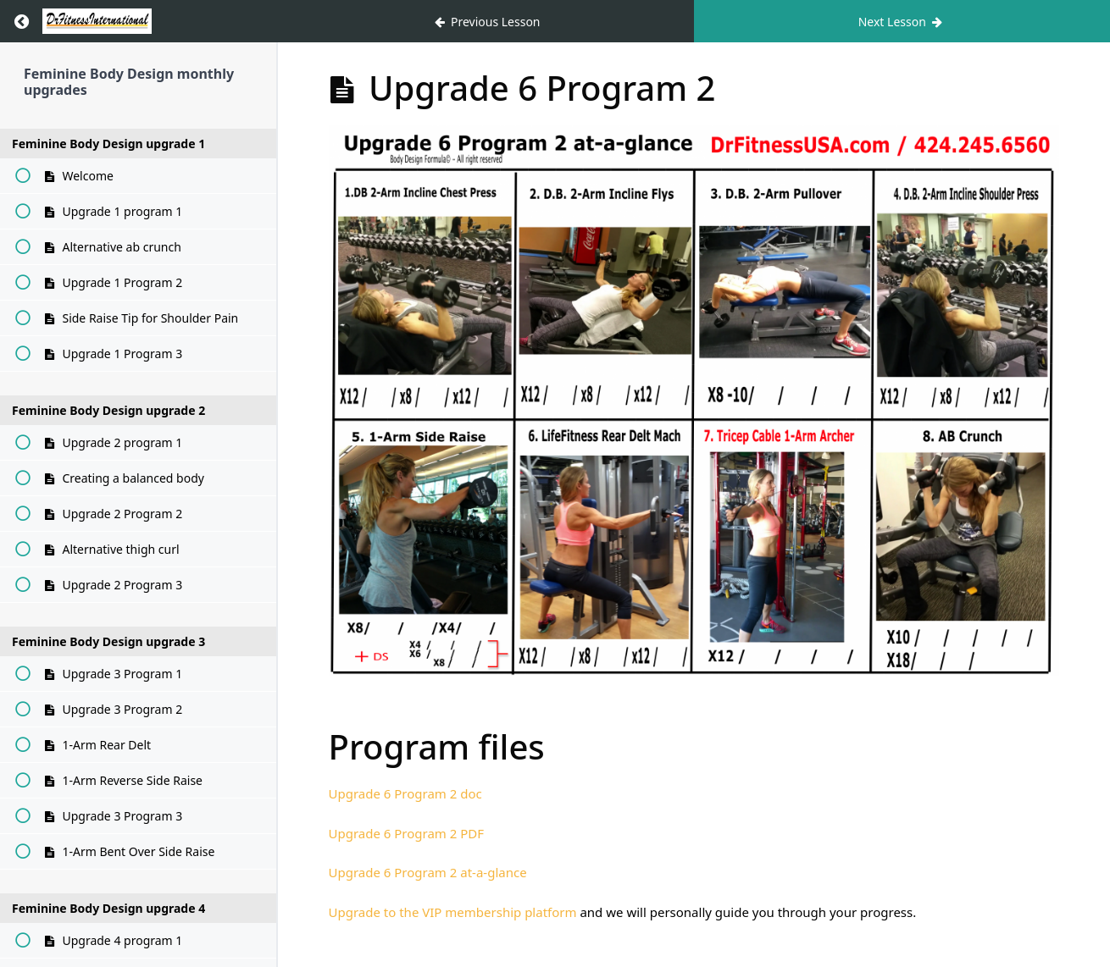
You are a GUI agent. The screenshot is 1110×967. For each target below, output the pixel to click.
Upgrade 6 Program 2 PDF (407, 833)
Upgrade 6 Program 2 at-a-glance (428, 872)
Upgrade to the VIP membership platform (453, 911)
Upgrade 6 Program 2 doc (405, 793)
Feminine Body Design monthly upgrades (129, 81)
